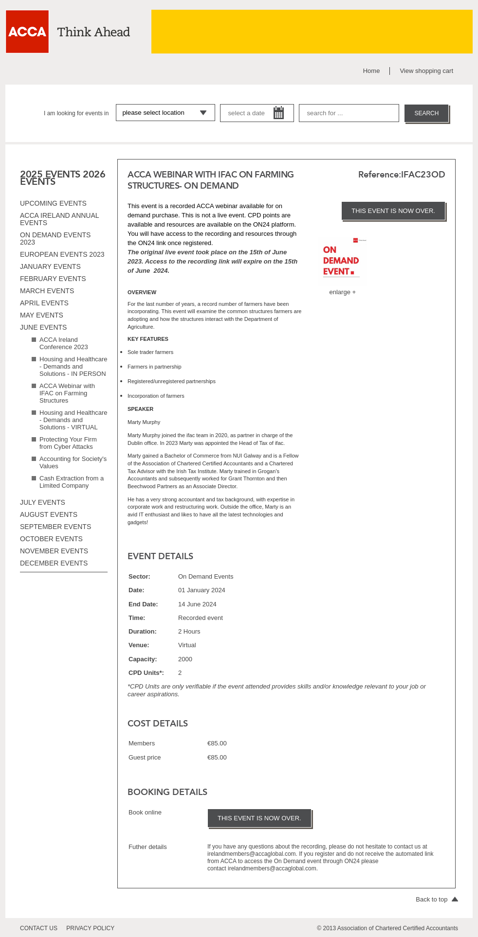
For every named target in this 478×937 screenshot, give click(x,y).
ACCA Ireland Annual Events (59, 219)
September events (55, 526)
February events (53, 279)
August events (48, 514)
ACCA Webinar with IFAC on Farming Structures (67, 393)
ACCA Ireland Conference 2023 (63, 343)
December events (54, 563)
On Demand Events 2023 (55, 238)
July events (42, 502)
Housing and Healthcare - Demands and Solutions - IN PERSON (73, 366)
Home (371, 70)
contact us (38, 928)
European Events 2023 (62, 254)
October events (51, 539)
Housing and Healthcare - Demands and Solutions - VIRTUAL (73, 420)
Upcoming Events (53, 203)
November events (54, 551)
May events (41, 315)
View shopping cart (426, 70)
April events (44, 303)
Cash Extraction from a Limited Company (71, 482)
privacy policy (90, 928)
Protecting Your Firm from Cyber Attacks (68, 443)
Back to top (437, 899)
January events (50, 266)
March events (47, 291)
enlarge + (343, 292)
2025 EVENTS (50, 174)
